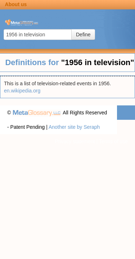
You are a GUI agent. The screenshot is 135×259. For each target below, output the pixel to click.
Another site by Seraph (74, 127)
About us (16, 4)
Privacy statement (75, 141)
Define (83, 34)
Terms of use (113, 141)
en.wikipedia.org (22, 91)
